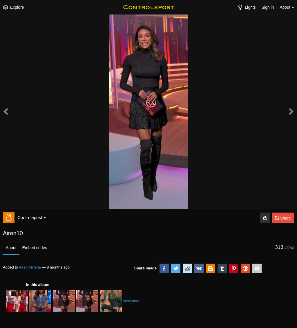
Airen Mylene (30, 267)
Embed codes (34, 247)
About (11, 247)
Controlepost (31, 217)
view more (131, 301)
